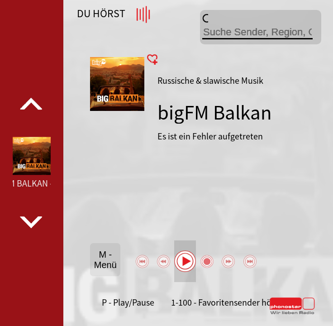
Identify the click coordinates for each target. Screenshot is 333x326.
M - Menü (105, 259)
